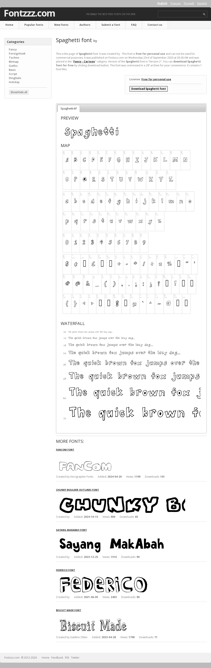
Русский (189, 3)
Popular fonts (33, 25)
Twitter (75, 657)
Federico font (65, 570)
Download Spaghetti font (148, 89)
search (204, 14)
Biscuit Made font (68, 610)
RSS (67, 657)
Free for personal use (156, 79)
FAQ (134, 25)
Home (9, 25)
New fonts (61, 25)
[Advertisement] (28, 127)
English (162, 3)
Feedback (57, 657)
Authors (84, 25)
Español (202, 3)
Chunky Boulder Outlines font (77, 489)
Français (176, 3)
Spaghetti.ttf (69, 108)
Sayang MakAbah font (71, 529)
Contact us (154, 25)
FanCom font (65, 449)
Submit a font (110, 25)
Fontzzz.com (29, 13)
